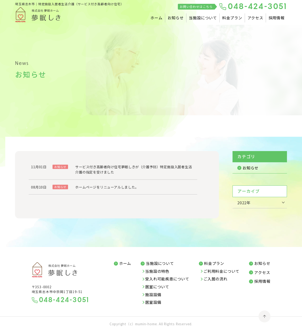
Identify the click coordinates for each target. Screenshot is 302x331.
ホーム (156, 18)
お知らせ (176, 18)
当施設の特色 (157, 271)
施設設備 (153, 295)
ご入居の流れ (215, 279)
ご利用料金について (221, 271)
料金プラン (232, 18)
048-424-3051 (257, 7)
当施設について (203, 18)
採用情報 (277, 18)
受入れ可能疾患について (167, 279)
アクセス (255, 18)
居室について (157, 287)
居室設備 (153, 302)
